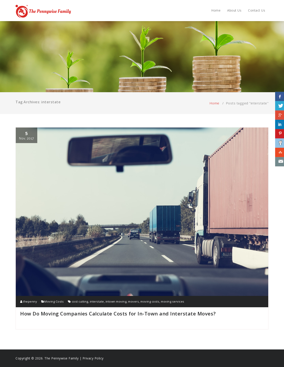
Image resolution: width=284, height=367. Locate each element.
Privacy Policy (93, 358)
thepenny (28, 301)
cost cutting (80, 301)
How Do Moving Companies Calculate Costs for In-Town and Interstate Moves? (118, 313)
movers (133, 301)
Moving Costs (54, 301)
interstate (97, 301)
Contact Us (256, 10)
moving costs (149, 301)
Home (216, 10)
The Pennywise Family (61, 358)
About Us (234, 10)
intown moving (116, 301)
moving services (172, 301)
